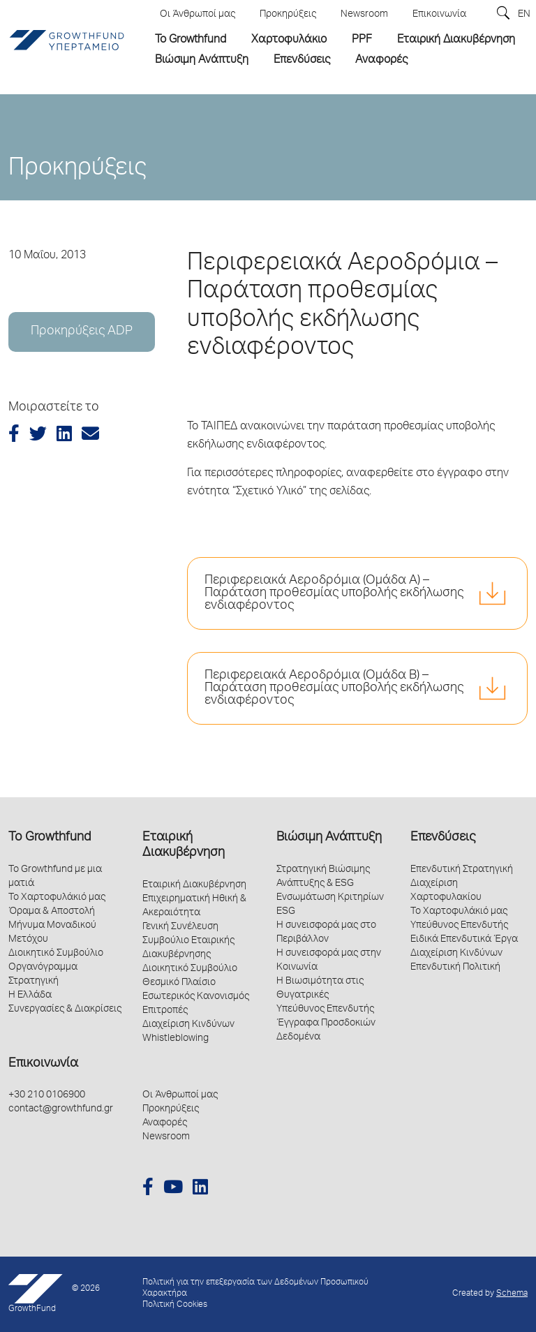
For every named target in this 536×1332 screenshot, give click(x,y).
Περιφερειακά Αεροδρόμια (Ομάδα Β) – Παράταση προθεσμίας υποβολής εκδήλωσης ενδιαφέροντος (333, 688)
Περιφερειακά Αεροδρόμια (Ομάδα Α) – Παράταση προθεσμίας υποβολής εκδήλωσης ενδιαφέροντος (333, 593)
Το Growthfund (49, 837)
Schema (512, 1293)
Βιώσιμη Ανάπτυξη (329, 837)
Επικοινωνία (43, 1064)
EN (524, 15)
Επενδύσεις (442, 837)
